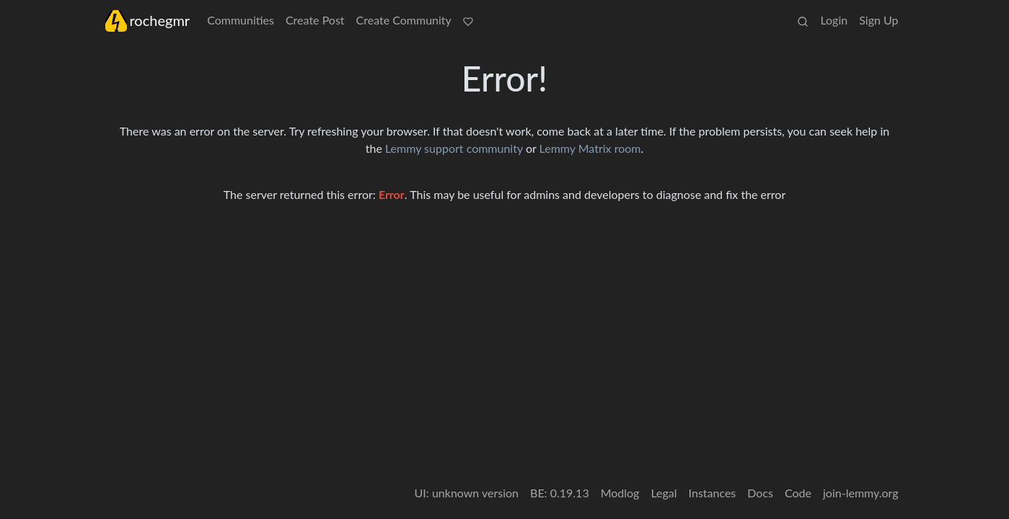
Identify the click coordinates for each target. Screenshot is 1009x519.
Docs (760, 493)
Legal (664, 493)
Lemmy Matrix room (590, 148)
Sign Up (878, 20)
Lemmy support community (454, 148)
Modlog (620, 493)
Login (833, 20)
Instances (712, 493)
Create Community (403, 20)
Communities (240, 20)
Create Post (315, 20)
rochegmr (147, 20)
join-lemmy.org (860, 493)
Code (798, 493)
